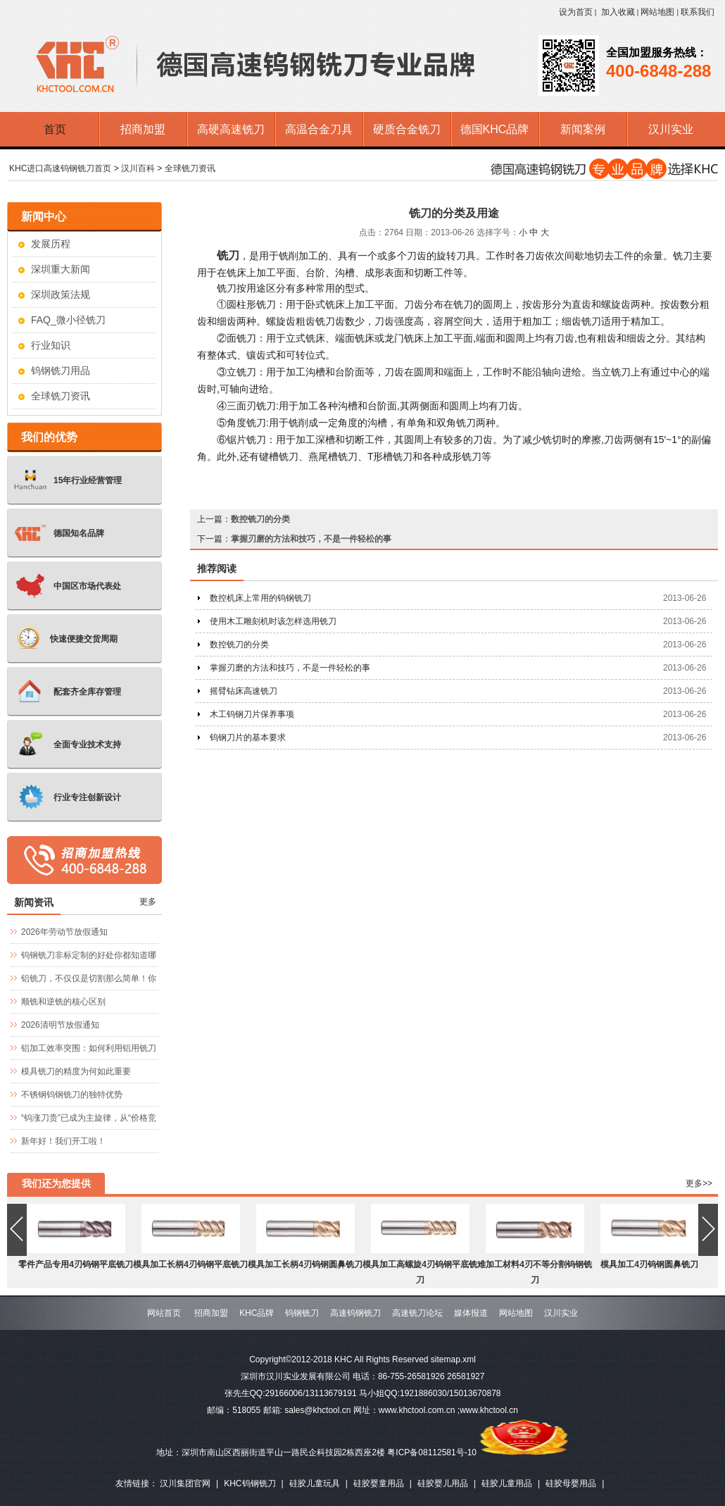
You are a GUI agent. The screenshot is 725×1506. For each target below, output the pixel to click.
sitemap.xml (453, 1359)
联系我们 (697, 12)
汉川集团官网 (185, 1483)
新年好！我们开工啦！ (63, 1141)
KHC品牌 (256, 1313)
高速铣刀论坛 (417, 1313)
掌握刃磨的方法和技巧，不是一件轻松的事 (311, 539)
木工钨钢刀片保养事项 (252, 714)
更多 (147, 902)
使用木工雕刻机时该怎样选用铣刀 (273, 621)
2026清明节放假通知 (60, 1025)
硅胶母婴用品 (571, 1483)
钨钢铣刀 (302, 1313)
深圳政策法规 (60, 294)
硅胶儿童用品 (506, 1483)
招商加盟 (211, 1313)
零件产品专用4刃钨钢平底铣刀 (75, 1264)
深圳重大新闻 (60, 269)
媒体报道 (471, 1313)
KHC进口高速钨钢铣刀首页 (60, 168)
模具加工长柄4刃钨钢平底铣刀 (190, 1264)
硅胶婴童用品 (378, 1483)
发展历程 (50, 243)
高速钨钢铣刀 (355, 1313)
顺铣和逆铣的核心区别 (63, 1002)
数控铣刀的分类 (260, 519)
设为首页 (576, 12)
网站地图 (657, 12)
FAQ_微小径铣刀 (68, 319)
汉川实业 (561, 1313)
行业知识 (50, 345)
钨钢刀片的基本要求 (248, 737)
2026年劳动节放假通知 (64, 932)
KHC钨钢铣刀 (249, 1483)
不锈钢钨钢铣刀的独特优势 (71, 1095)
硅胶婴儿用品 (442, 1483)
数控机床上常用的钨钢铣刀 (260, 598)
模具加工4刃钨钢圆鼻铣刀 (649, 1264)
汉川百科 (138, 168)
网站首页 (164, 1313)
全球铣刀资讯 (190, 168)
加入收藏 (618, 12)
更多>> (699, 1183)
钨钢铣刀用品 (60, 370)
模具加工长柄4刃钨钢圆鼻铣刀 (305, 1264)
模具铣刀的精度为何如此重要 (76, 1071)
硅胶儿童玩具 (314, 1483)
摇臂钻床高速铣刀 (243, 691)
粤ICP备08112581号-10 (432, 1452)
